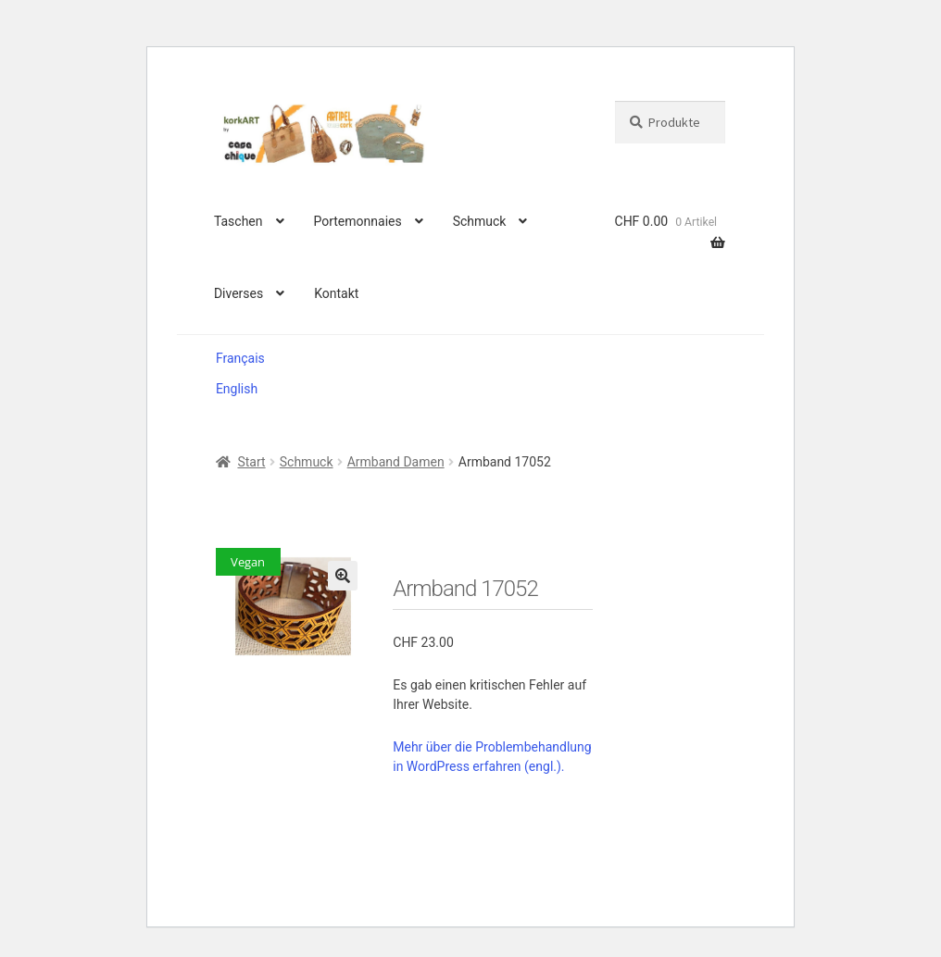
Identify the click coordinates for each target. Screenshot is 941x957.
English (236, 388)
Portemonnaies (357, 221)
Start (251, 461)
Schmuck (480, 221)
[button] (343, 575)
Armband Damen (396, 461)
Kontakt (336, 293)
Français (240, 358)
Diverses (238, 293)
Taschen (238, 221)
